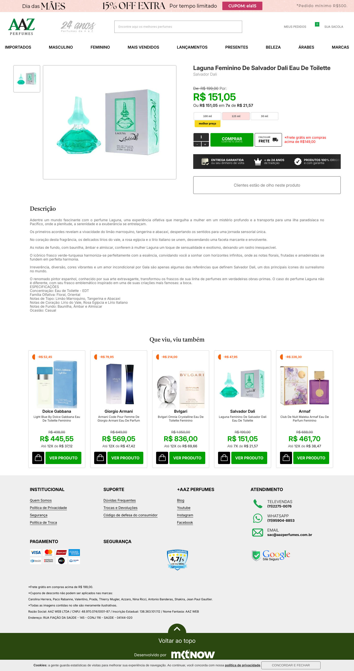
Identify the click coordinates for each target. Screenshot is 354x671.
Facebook (185, 522)
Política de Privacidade (48, 508)
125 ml (236, 116)
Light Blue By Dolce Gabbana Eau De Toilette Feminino (56, 418)
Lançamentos (192, 47)
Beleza (273, 47)
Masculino (61, 47)
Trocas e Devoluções (120, 508)
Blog (180, 500)
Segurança (38, 515)
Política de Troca (43, 522)
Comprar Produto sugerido (38, 458)
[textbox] (172, 26)
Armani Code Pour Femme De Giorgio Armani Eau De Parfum (119, 418)
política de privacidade (242, 665)
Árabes (306, 47)
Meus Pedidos (292, 27)
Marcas (340, 47)
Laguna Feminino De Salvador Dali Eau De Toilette (242, 418)
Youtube (184, 508)
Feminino (100, 47)
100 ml (207, 116)
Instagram (185, 515)
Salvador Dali (205, 74)
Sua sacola (330, 27)
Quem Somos (41, 500)
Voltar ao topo (176, 641)
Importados (18, 47)
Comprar (231, 139)
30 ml (264, 116)
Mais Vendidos (143, 47)
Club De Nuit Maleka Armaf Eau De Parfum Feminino (304, 418)
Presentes (236, 47)
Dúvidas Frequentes (119, 500)
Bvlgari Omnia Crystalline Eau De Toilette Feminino (181, 418)
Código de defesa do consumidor (130, 515)
